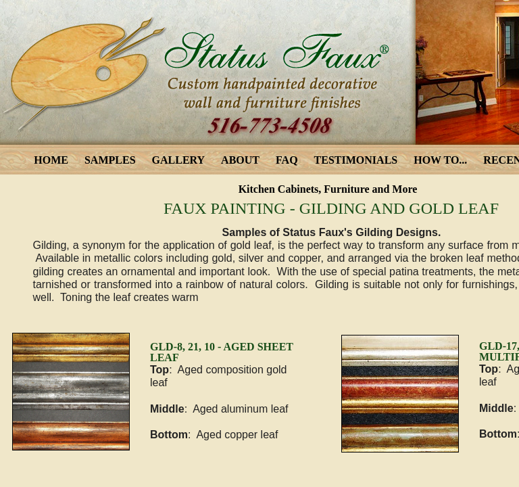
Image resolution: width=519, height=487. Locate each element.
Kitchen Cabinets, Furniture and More (328, 189)
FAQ (287, 160)
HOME (51, 160)
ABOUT (240, 160)
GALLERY (178, 160)
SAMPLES (110, 160)
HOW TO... (440, 160)
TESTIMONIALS (356, 160)
